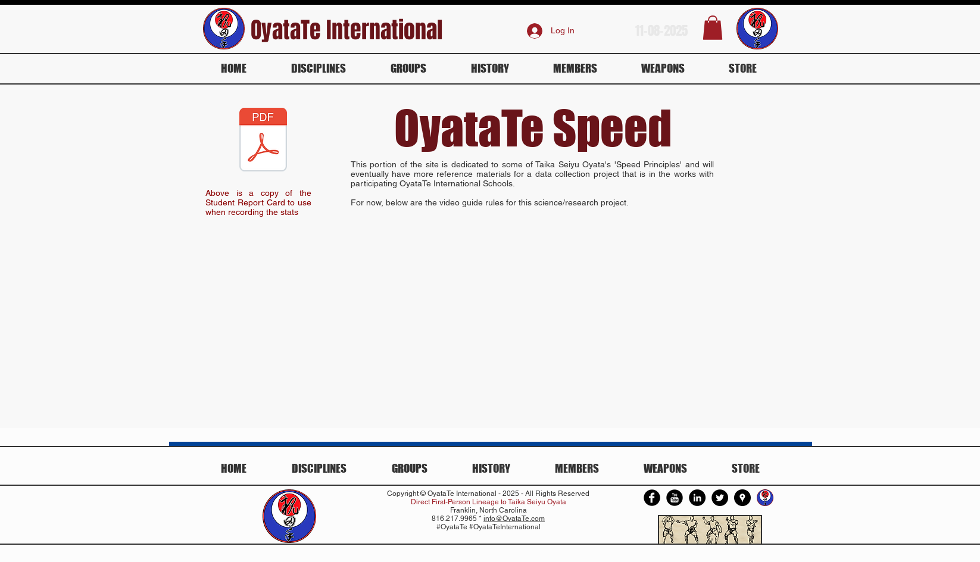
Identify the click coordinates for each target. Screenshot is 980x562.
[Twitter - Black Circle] (719, 497)
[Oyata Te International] (765, 497)
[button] (713, 27)
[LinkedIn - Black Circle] (697, 497)
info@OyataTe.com (514, 518)
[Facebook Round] (652, 497)
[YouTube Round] (674, 497)
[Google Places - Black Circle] (742, 497)
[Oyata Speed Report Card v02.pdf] (263, 141)
